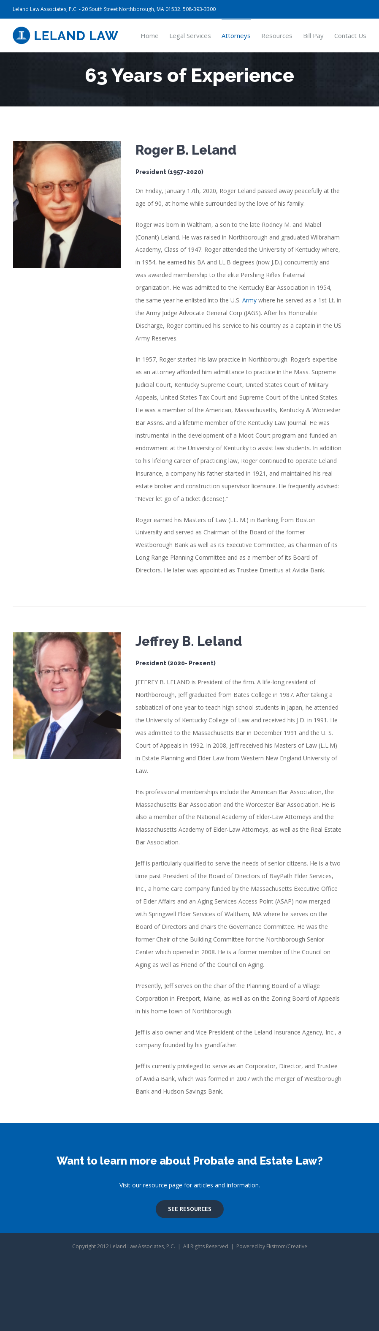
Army (249, 300)
